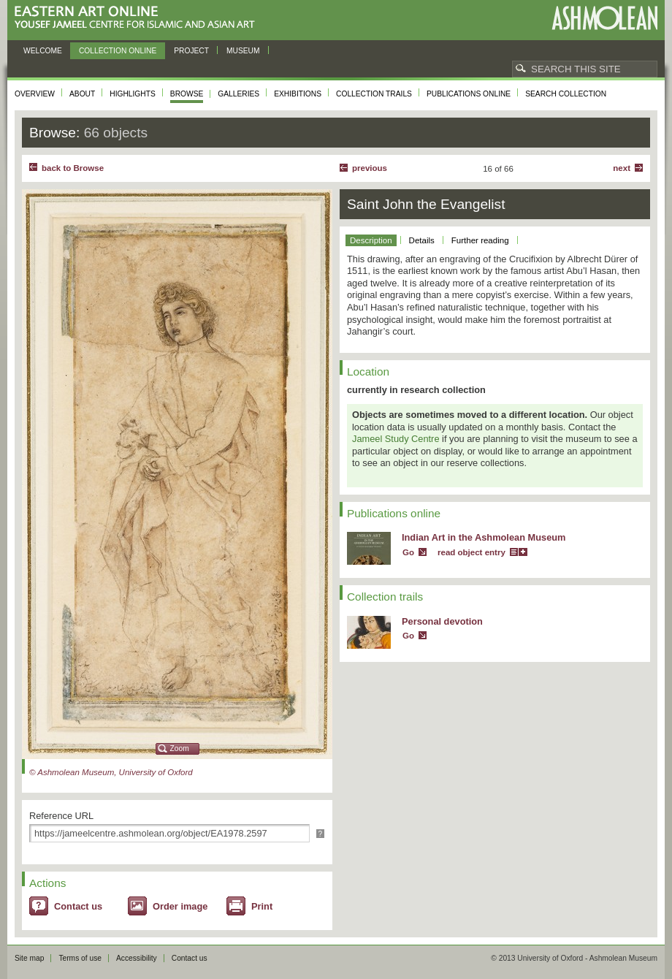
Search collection (565, 94)
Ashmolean (604, 18)
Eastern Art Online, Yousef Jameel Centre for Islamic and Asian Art (138, 18)
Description (371, 240)
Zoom (179, 748)
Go (408, 552)
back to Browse (73, 168)
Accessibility (136, 958)
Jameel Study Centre (396, 438)
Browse (187, 94)
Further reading (480, 240)
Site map (29, 958)
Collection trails (374, 94)
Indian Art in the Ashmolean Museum (483, 537)
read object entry (471, 552)
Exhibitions (297, 94)
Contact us (78, 906)
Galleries (238, 94)
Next (621, 168)
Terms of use (80, 958)
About (82, 94)
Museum (243, 51)
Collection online (117, 51)
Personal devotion (442, 621)
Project (191, 51)
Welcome (42, 51)
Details (422, 240)
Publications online (469, 94)
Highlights (133, 94)
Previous (369, 168)
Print (261, 906)
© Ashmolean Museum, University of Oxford (111, 772)
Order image (180, 906)
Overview (35, 94)
